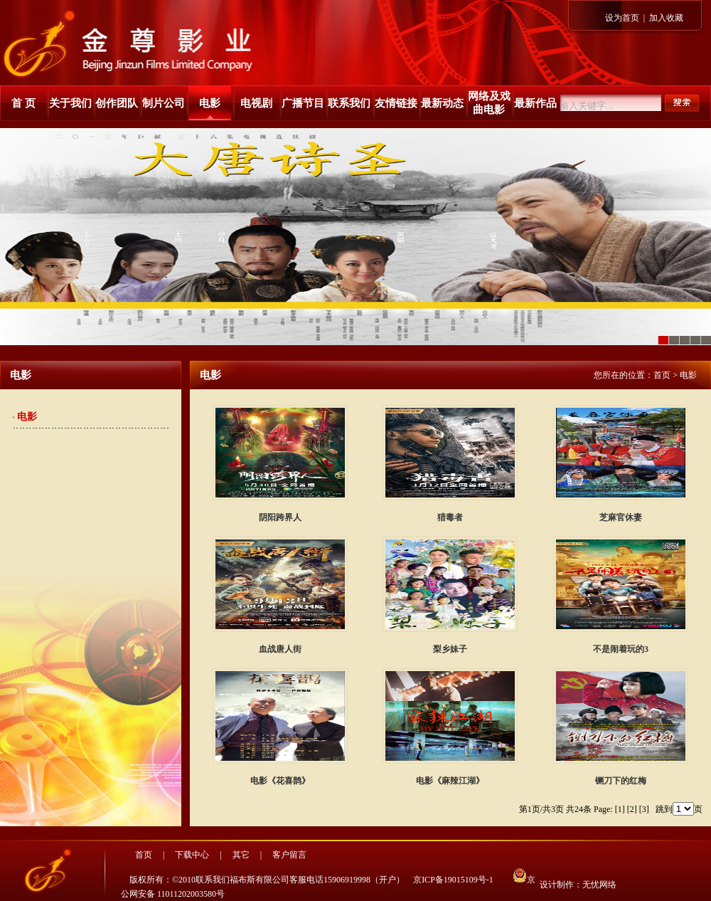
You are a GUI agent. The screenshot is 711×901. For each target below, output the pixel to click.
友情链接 (396, 103)
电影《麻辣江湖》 (450, 781)
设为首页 (622, 18)
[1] (620, 809)
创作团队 (116, 103)
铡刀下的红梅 (620, 781)
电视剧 (256, 103)
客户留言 (289, 855)
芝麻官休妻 (620, 517)
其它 (241, 855)
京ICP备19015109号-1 (453, 880)
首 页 (23, 103)
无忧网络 (599, 885)
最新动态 (442, 103)
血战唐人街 (280, 649)
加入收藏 (666, 18)
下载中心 (192, 855)
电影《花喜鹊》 (280, 781)
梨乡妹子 (450, 649)
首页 (661, 375)
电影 (209, 103)
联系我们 (349, 103)
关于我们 (70, 103)
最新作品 (535, 103)
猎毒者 (450, 517)
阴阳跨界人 (280, 517)
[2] (632, 809)
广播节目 (303, 103)
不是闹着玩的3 (620, 649)
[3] (644, 809)
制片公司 (163, 103)
